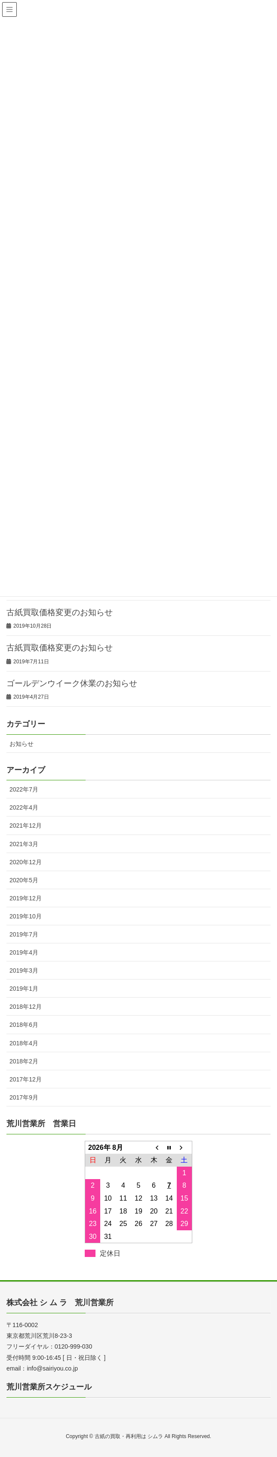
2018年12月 (25, 1006)
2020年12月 (25, 862)
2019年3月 (23, 970)
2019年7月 (23, 934)
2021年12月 (25, 825)
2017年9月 (23, 1097)
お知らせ (21, 743)
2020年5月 (23, 880)
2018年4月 (23, 1043)
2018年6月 (23, 1024)
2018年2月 (23, 1061)
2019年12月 (25, 898)
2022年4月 (23, 807)
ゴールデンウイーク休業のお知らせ (71, 683)
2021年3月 (23, 844)
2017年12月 (25, 1079)
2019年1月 (23, 988)
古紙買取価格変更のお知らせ (59, 612)
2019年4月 (23, 952)
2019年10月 (25, 916)
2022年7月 (23, 789)
